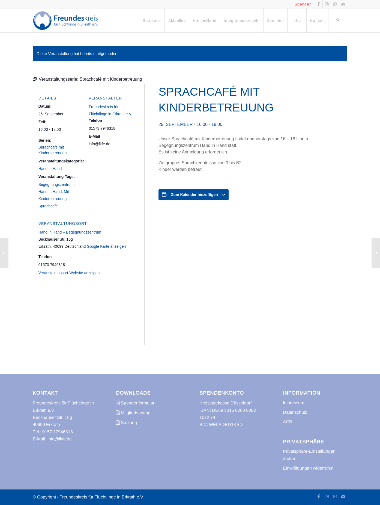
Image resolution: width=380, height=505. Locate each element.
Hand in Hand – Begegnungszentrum (69, 232)
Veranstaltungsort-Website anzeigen (69, 273)
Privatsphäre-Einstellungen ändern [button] (309, 455)
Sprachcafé (48, 206)
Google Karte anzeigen (106, 246)
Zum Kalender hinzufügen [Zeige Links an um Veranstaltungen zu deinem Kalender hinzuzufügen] (194, 194)
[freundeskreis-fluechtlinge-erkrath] (67, 20)
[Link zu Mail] (343, 4)
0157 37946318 (57, 432)
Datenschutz (295, 412)
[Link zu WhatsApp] (335, 4)
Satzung (126, 422)
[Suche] (337, 20)
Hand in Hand (50, 169)
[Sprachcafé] (4, 253)
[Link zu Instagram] (327, 4)
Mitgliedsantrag (133, 412)
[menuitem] (151, 20)
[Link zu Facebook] (318, 4)
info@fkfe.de (59, 439)
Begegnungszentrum (56, 184)
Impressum (293, 402)
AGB (287, 421)
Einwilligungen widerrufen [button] (308, 468)
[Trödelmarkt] (376, 253)
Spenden (303, 4)
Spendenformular (135, 403)
